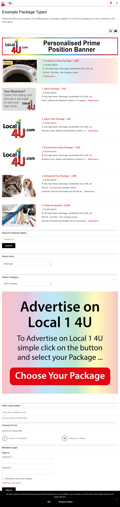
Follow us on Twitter (73, 438)
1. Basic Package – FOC (54, 89)
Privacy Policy (66, 502)
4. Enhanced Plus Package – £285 (59, 176)
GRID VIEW (110, 30)
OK (49, 502)
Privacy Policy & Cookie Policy (15, 418)
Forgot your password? (11, 483)
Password (7, 467)
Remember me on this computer (17, 478)
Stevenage (111, 3)
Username (7, 456)
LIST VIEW (115, 30)
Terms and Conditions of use (14, 412)
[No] (116, 499)
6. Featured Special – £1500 (56, 205)
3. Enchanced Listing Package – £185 (61, 147)
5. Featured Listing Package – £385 (61, 61)
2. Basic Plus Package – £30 (56, 119)
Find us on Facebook (14, 438)
